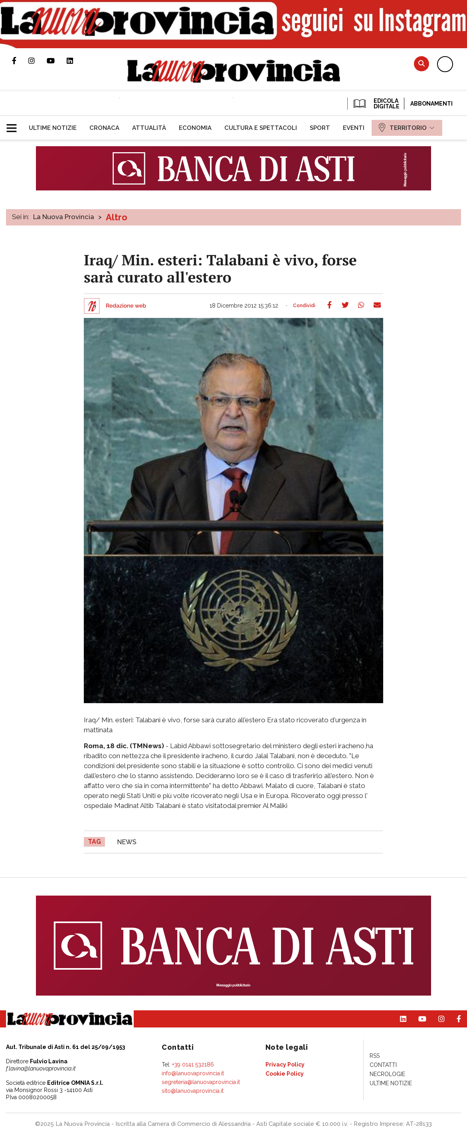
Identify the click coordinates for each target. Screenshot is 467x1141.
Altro (116, 217)
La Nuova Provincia (63, 217)
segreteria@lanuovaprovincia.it (201, 1082)
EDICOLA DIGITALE (376, 104)
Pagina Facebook (20, 60)
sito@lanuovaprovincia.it (193, 1091)
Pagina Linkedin (76, 60)
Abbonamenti (431, 103)
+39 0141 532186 (193, 1064)
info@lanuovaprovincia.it (193, 1073)
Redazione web (126, 306)
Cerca (421, 63)
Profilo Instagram (37, 60)
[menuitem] (52, 128)
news (127, 842)
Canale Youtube (57, 60)
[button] (14, 124)
